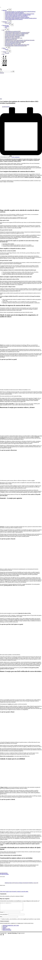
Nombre (2, 913)
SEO (1, 98)
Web (1, 918)
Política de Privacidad (6, 931)
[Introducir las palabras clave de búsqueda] (5, 71)
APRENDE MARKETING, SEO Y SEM (10, 926)
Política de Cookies (6, 930)
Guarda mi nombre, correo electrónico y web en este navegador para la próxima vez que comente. (20, 920)
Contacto (4, 929)
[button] (11, 71)
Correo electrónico (4, 915)
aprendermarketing (3, 873)
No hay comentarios (15, 157)
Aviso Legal (4, 928)
